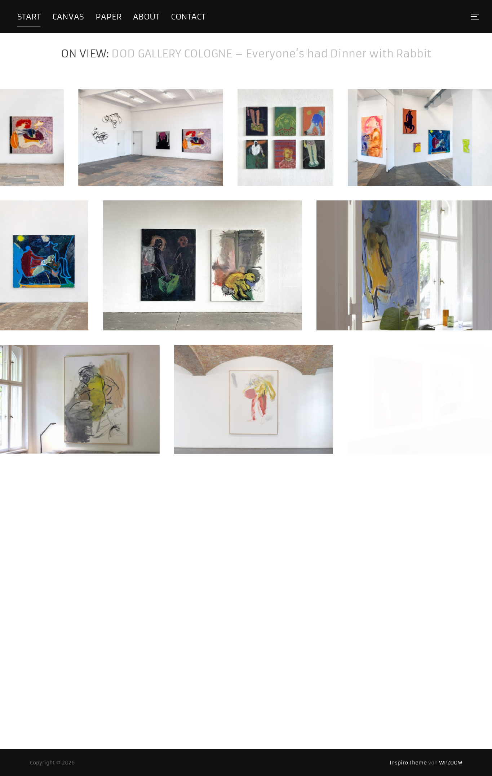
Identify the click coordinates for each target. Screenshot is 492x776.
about (146, 17)
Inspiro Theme (408, 762)
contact (188, 17)
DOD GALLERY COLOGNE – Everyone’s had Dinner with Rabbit (271, 53)
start (29, 17)
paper (109, 17)
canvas (68, 17)
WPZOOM (450, 762)
